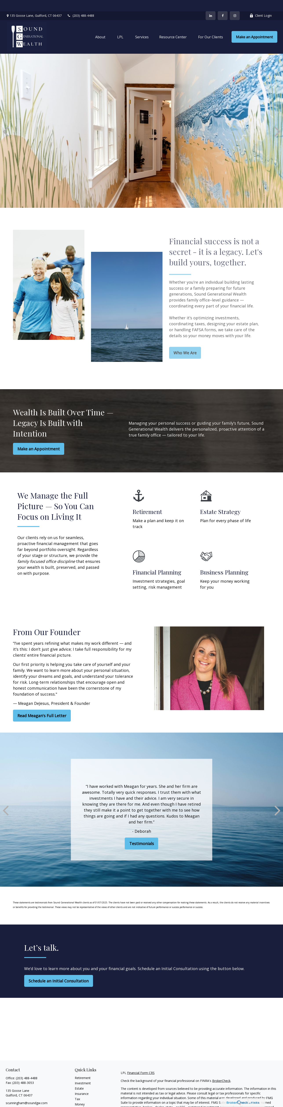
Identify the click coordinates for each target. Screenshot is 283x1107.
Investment (83, 1072)
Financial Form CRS (141, 1061)
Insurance (82, 1082)
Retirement (83, 1067)
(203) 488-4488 (80, 4)
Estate (79, 1077)
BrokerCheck (221, 1069)
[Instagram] (24, 1099)
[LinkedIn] (210, 4)
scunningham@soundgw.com (26, 1092)
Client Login (261, 4)
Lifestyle (81, 1098)
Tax (77, 1088)
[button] (100, 25)
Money (80, 1093)
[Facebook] (223, 4)
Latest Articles (85, 1103)
